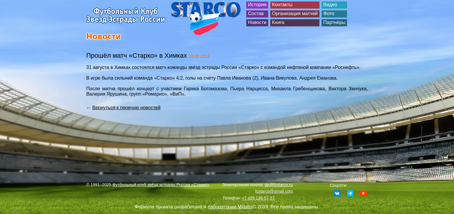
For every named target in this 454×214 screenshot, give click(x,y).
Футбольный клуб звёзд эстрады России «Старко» (161, 184)
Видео (330, 4)
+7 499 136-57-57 (258, 198)
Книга (278, 22)
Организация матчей (295, 13)
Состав (256, 13)
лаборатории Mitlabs (230, 206)
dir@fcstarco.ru (279, 184)
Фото (328, 13)
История (257, 4)
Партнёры (334, 22)
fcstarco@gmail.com (274, 191)
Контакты (282, 4)
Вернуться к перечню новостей (126, 107)
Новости (257, 22)
